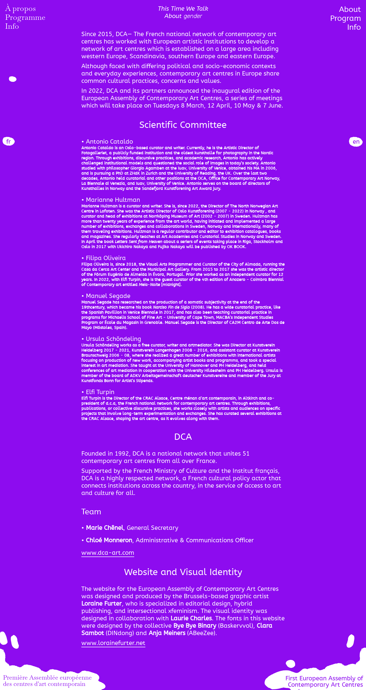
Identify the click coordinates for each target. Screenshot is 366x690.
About (350, 9)
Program (345, 18)
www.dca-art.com (107, 553)
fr (8, 141)
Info (12, 27)
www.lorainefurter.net (113, 643)
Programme (25, 18)
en (356, 141)
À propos (20, 9)
